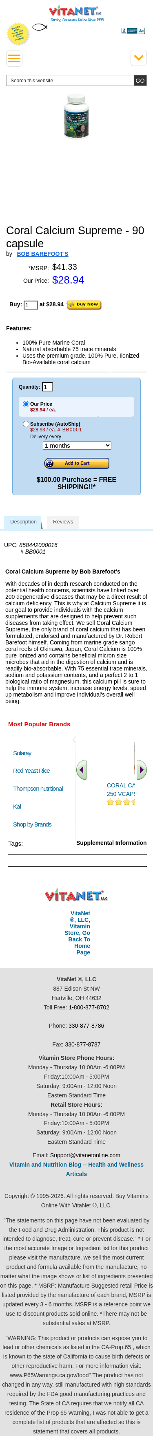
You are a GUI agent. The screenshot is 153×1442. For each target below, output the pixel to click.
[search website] (76, 80)
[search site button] (140, 80)
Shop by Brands (34, 824)
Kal (17, 806)
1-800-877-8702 (89, 1007)
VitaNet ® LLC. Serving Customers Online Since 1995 (76, 13)
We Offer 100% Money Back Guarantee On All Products (18, 34)
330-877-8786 (86, 1025)
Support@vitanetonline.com (85, 1155)
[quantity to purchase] (31, 305)
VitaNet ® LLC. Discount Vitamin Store (76, 895)
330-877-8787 (82, 1044)
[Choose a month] (77, 445)
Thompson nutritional (38, 788)
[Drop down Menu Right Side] (139, 58)
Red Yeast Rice (31, 770)
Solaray (22, 753)
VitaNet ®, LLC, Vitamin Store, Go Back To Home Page (77, 933)
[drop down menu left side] (14, 59)
